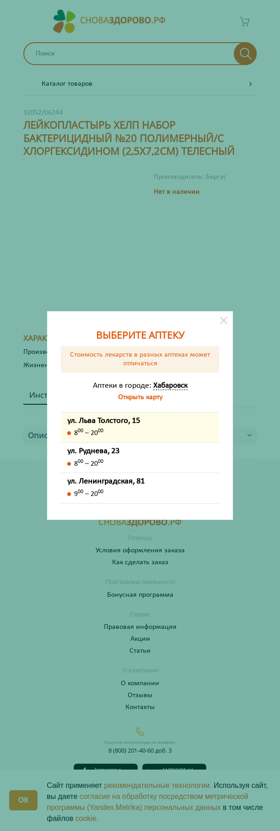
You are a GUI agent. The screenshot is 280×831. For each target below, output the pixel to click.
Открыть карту (140, 397)
